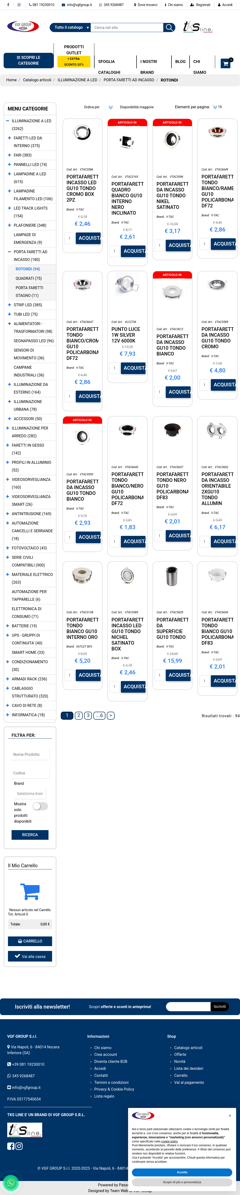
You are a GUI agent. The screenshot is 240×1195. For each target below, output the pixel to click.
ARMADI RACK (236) (29, 679)
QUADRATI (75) (29, 278)
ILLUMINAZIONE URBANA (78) (28, 405)
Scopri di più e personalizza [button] (182, 1182)
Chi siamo (174, 5)
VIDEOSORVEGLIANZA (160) (31, 483)
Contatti (101, 1075)
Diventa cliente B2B (110, 1061)
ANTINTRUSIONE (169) (31, 514)
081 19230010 (41, 5)
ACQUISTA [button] (90, 238)
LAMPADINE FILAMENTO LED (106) (33, 195)
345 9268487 (111, 5)
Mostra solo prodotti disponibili (23, 813)
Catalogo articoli (37, 80)
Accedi (227, 5)
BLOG (180, 61)
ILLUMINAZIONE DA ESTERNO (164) (31, 388)
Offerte (180, 1054)
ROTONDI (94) (28, 269)
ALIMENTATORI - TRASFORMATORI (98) (33, 327)
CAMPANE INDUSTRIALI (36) (29, 371)
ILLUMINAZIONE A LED (77, 80)
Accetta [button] (182, 1172)
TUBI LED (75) (26, 314)
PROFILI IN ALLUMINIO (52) (31, 466)
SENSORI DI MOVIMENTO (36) (29, 354)
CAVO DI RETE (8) (27, 705)
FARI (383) (23, 155)
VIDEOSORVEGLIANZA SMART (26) (31, 500)
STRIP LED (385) (28, 305)
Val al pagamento (189, 1082)
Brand (19, 783)
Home (11, 80)
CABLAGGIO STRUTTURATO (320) (30, 692)
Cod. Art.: (72, 169)
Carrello (180, 1075)
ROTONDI (169, 80)
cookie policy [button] (169, 1141)
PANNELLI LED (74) (30, 164)
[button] (169, 27)
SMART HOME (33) (28, 652)
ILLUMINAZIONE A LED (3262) (31, 125)
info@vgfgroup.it (77, 5)
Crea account (105, 1054)
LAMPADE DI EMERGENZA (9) (28, 238)
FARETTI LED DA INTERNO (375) (28, 142)
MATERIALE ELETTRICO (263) (32, 578)
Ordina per (91, 107)
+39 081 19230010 (28, 1064)
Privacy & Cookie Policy (114, 1089)
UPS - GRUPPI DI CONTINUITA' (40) (27, 639)
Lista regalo (104, 1096)
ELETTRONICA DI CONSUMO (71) (26, 613)
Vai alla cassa (30, 956)
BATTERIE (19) (24, 626)
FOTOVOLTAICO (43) (29, 548)
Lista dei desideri (188, 1068)
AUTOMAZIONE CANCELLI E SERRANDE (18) (32, 531)
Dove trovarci (146, 5)
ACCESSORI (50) (28, 419)
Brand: (71, 209)
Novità (179, 1061)
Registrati (203, 5)
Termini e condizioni (111, 1082)
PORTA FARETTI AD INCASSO (129, 80)
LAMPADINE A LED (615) (30, 178)
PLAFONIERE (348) (30, 225)
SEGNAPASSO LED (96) (34, 341)
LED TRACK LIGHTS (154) (31, 212)
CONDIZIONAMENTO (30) (30, 666)
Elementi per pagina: (192, 107)
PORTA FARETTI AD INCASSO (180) (30, 256)
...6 (99, 715)
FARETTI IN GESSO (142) (28, 449)
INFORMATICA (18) (28, 715)
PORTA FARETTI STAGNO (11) (29, 292)
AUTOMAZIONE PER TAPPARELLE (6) (29, 595)
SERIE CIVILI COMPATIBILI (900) (28, 561)
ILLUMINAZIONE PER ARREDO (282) (30, 432)
